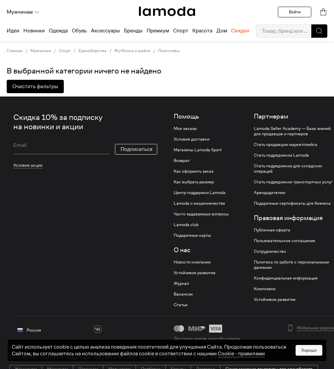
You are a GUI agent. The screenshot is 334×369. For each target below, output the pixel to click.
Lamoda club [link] (186, 224)
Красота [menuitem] (202, 30)
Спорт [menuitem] (180, 30)
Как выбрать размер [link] (194, 182)
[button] (319, 31)
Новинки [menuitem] (34, 30)
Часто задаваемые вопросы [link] (201, 214)
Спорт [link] (65, 50)
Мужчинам (23, 12)
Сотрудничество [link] (270, 251)
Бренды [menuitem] (133, 30)
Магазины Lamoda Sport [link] (198, 150)
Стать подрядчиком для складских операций (288, 168)
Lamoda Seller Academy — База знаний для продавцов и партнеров (292, 131)
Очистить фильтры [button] (35, 86)
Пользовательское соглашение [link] (284, 240)
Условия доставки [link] (191, 139)
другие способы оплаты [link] (217, 338)
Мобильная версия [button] (315, 328)
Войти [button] (295, 12)
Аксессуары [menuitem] (105, 30)
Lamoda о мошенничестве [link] (199, 203)
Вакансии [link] (183, 294)
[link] (167, 11)
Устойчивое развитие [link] (194, 272)
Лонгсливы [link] (169, 50)
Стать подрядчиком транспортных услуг (293, 182)
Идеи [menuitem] (13, 30)
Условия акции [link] (27, 165)
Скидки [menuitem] (240, 30)
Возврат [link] (182, 160)
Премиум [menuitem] (158, 30)
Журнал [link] (181, 283)
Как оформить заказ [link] (193, 171)
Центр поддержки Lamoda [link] (199, 192)
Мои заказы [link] (185, 128)
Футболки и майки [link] (132, 50)
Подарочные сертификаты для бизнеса (292, 203)
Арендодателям (269, 192)
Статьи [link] (180, 305)
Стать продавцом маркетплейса (285, 144)
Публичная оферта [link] (272, 230)
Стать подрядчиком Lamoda (281, 155)
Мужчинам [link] (40, 50)
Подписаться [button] (136, 149)
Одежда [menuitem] (58, 30)
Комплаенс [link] (265, 289)
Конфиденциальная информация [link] (286, 278)
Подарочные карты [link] (192, 235)
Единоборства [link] (92, 50)
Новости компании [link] (192, 262)
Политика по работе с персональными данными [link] (291, 264)
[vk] (98, 329)
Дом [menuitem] (221, 30)
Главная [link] (15, 50)
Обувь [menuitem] (79, 30)
